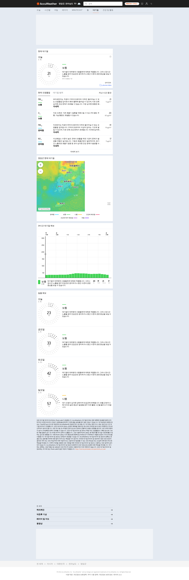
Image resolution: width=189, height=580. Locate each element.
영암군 (83, 564)
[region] (75, 186)
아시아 (50, 564)
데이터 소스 (118, 575)
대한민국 (61, 564)
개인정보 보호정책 (80, 575)
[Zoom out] (40, 171)
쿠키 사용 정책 (93, 575)
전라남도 (72, 564)
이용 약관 (69, 575)
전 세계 (40, 564)
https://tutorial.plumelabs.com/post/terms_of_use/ (90, 449)
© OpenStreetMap (44, 209)
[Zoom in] (40, 164)
